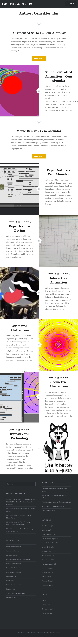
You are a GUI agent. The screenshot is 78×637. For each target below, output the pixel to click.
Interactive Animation (13, 572)
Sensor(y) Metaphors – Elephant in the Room (54, 490)
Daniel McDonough (48, 538)
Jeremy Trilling (47, 547)
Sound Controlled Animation (15, 593)
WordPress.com (55, 633)
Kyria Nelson (46, 560)
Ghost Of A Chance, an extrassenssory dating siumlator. (55, 496)
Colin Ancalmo (46, 534)
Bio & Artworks (11, 555)
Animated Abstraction (13, 547)
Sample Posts (10, 589)
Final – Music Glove (48, 510)
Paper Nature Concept (13, 585)
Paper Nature (10, 580)
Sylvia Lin (45, 577)
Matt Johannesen (47, 564)
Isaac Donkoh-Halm (48, 543)
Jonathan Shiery (47, 551)
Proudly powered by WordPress (28, 633)
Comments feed (47, 609)
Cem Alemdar (46, 526)
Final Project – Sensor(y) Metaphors (18, 559)
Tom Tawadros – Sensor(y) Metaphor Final (56, 502)
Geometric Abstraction (14, 568)
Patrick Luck (46, 568)
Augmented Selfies (12, 551)
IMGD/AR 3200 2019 (17, 4)
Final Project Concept (13, 563)
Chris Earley (46, 530)
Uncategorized (11, 597)
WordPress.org (47, 613)
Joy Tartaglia (46, 555)
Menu (71, 3)
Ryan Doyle (46, 572)
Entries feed (46, 605)
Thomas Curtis (47, 581)
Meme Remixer (11, 576)
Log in (44, 600)
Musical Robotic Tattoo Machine (53, 506)
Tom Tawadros (47, 585)
